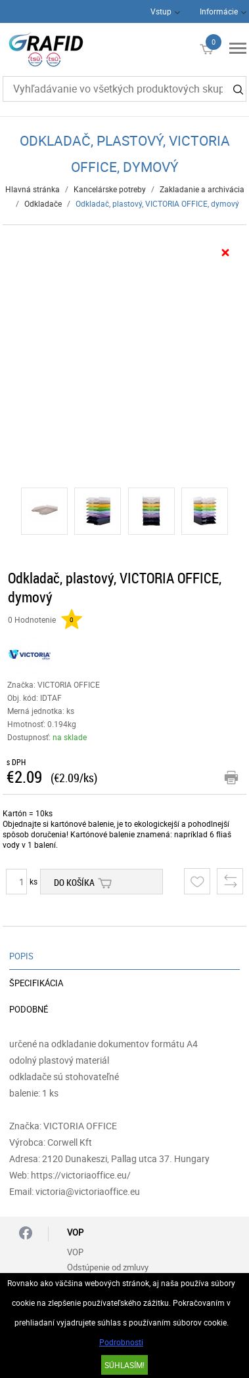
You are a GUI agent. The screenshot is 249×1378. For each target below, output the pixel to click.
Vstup (160, 11)
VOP (75, 1252)
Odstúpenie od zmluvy (107, 1267)
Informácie (219, 11)
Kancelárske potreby (110, 189)
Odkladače (43, 203)
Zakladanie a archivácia (202, 189)
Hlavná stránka (32, 189)
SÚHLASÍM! (124, 1365)
